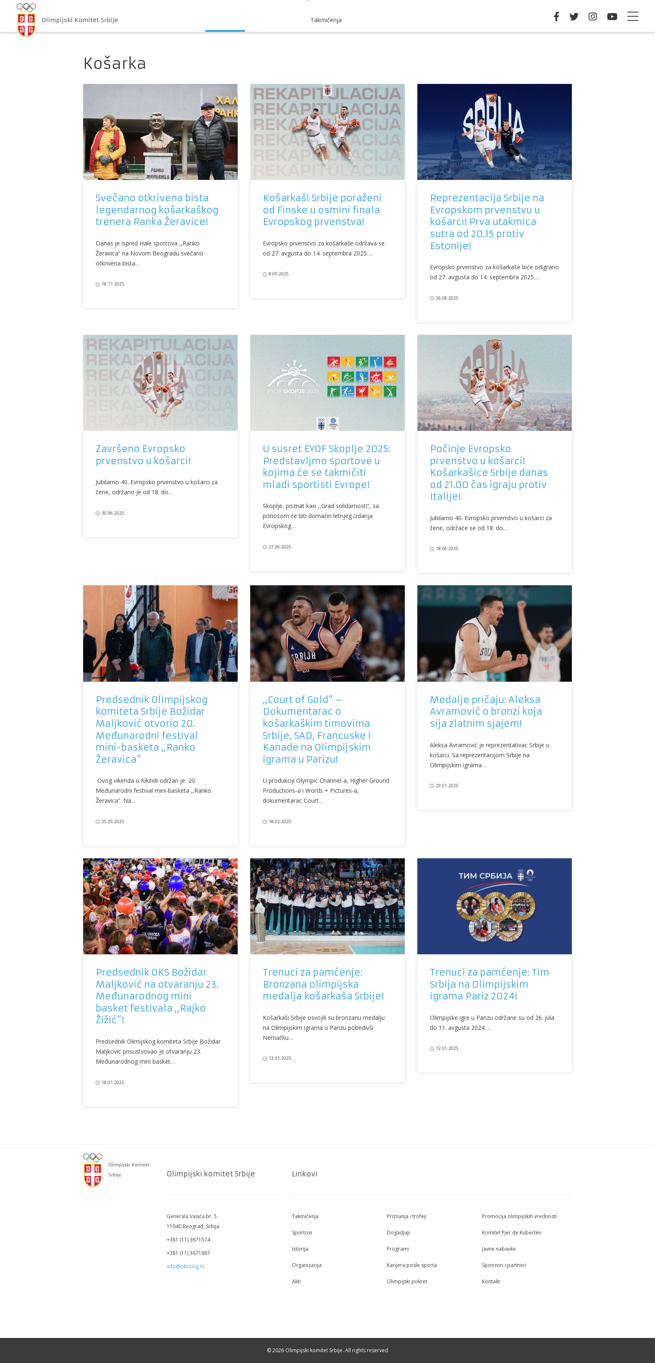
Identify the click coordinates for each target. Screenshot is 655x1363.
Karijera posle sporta (412, 1265)
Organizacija (307, 1265)
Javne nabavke (499, 1248)
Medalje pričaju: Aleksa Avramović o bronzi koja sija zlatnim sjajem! (486, 711)
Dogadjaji (398, 1232)
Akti (296, 1281)
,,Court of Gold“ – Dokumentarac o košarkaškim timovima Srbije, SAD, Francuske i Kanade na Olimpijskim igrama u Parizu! (317, 729)
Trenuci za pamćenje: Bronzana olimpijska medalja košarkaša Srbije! (323, 984)
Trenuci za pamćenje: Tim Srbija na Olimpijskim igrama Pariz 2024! (489, 984)
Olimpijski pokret (407, 1281)
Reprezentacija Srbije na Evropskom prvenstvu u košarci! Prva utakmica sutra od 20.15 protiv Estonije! (487, 221)
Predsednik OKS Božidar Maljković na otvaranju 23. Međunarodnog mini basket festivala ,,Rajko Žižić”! (157, 996)
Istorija (300, 1248)
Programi (398, 1248)
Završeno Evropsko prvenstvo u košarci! (143, 455)
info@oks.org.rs (185, 1266)
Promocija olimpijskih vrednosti (519, 1216)
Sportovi (302, 1232)
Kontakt (491, 1281)
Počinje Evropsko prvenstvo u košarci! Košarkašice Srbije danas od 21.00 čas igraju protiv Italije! (489, 472)
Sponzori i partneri (504, 1265)
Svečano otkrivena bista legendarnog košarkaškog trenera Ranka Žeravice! (157, 210)
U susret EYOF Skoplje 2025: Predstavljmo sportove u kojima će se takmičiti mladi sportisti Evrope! (327, 467)
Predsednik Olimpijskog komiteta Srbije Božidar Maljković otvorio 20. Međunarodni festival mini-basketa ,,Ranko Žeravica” (152, 729)
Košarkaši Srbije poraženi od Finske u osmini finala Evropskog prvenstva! (322, 210)
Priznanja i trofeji (407, 1216)
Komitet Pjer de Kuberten (511, 1232)
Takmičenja (326, 20)
